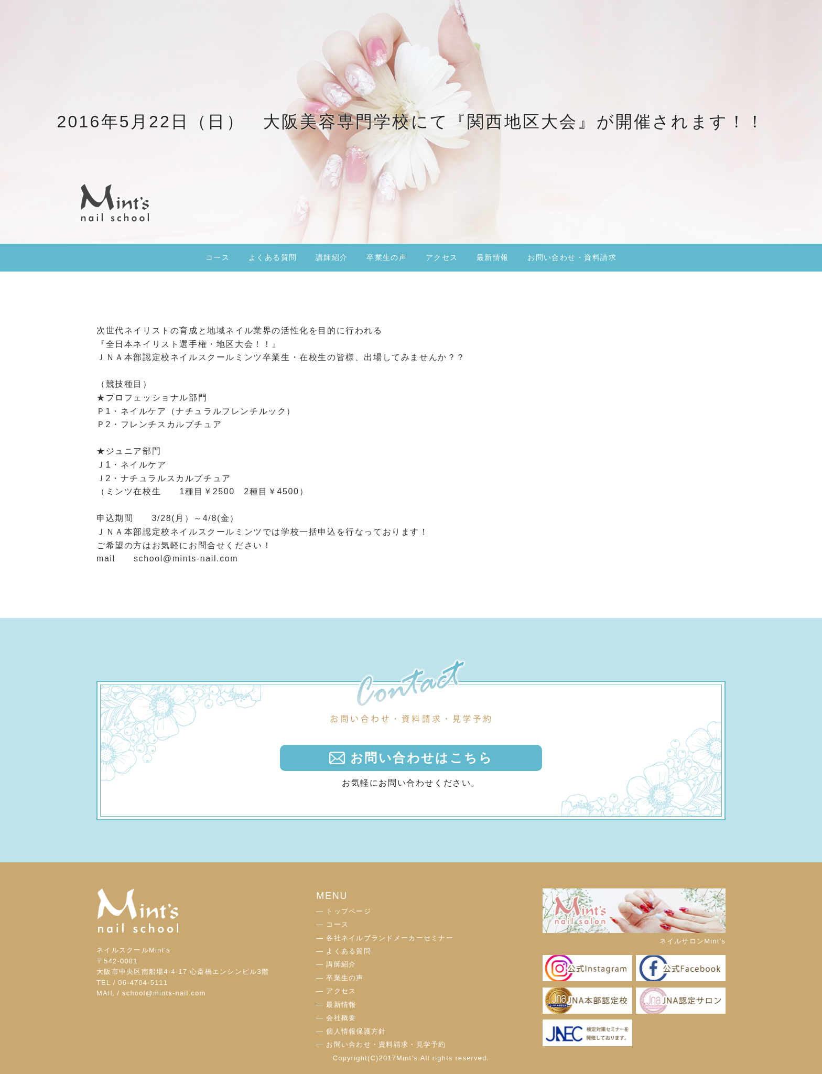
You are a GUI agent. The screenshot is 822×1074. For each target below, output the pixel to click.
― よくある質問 (343, 951)
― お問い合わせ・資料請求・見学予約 (381, 1044)
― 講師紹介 (336, 964)
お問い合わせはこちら (421, 758)
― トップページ (343, 911)
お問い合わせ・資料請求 (571, 257)
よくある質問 (272, 257)
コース (218, 257)
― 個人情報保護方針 (351, 1031)
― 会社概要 (336, 1018)
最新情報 (493, 257)
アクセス (442, 257)
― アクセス (336, 991)
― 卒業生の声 (339, 978)
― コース (332, 924)
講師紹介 (332, 257)
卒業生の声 (386, 257)
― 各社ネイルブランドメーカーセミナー (384, 938)
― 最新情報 (336, 1004)
